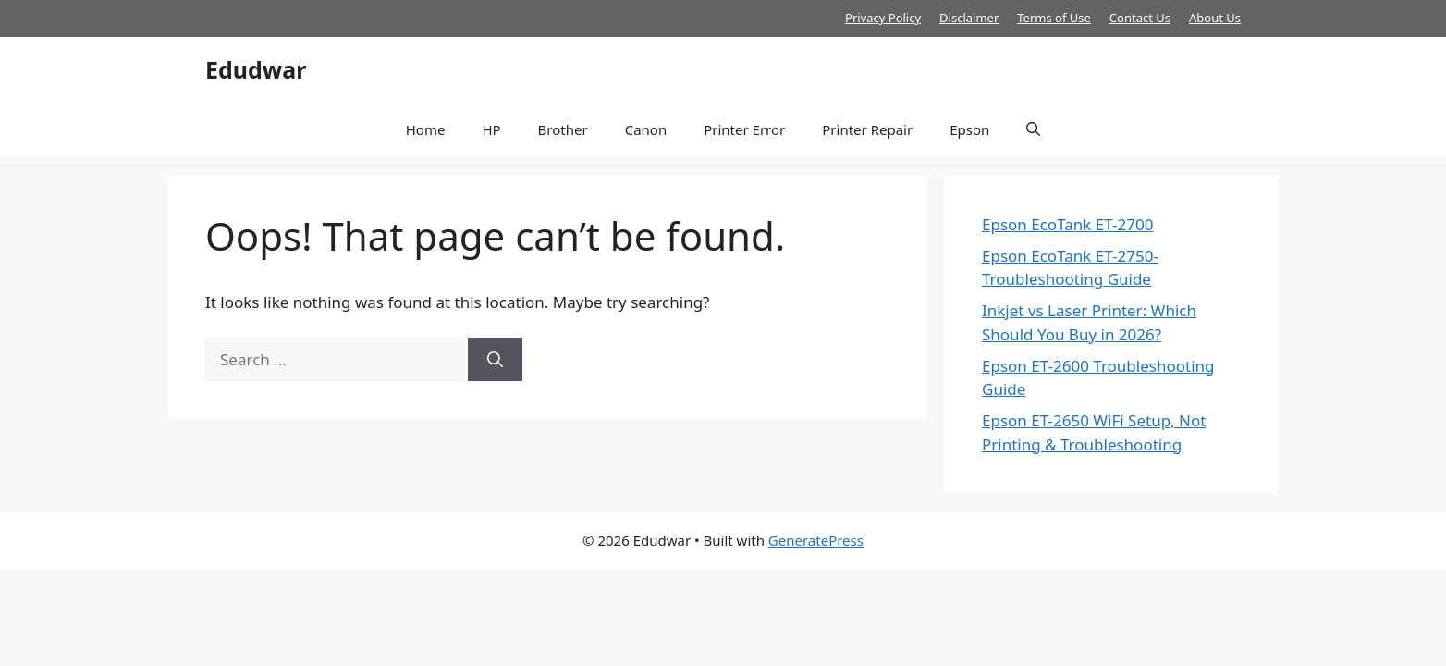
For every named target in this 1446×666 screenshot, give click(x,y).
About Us (1215, 17)
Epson (969, 129)
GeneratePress (816, 540)
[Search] (495, 360)
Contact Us (1139, 17)
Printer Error (744, 129)
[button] (1033, 129)
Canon (646, 129)
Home (426, 129)
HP (491, 129)
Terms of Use (1054, 17)
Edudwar (255, 69)
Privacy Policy (883, 17)
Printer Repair (867, 129)
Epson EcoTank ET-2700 (1067, 224)
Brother (563, 129)
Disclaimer (969, 17)
